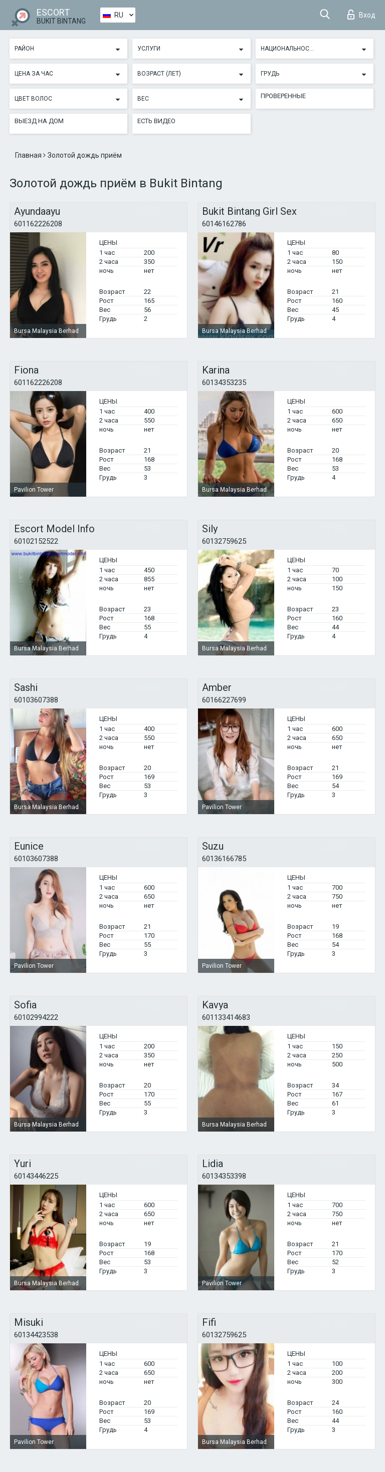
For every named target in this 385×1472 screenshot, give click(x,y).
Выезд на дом (39, 121)
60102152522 (36, 541)
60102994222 (36, 1017)
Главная (29, 155)
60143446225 (36, 1176)
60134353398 (224, 1176)
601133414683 (226, 1017)
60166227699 (224, 699)
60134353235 (224, 382)
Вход (361, 14)
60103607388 (36, 699)
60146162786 (224, 223)
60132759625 (224, 541)
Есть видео (156, 121)
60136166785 (224, 858)
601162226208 (38, 223)
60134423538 (36, 1334)
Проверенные (283, 96)
